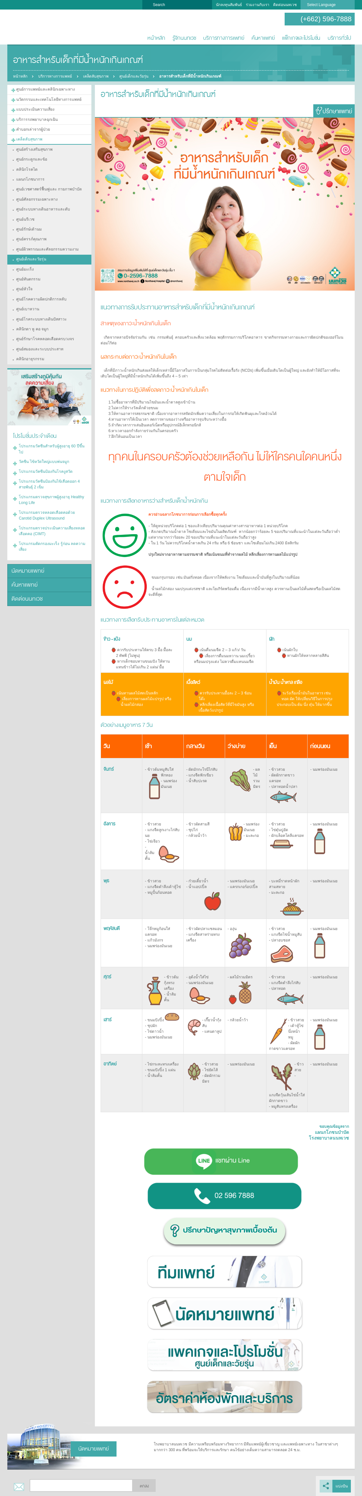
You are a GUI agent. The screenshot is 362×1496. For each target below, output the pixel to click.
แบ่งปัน (342, 1486)
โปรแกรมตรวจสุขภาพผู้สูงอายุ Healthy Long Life (50, 493)
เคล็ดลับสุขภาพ (96, 76)
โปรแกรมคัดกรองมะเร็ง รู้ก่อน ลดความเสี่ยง (51, 539)
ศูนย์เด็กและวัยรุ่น (134, 76)
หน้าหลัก (156, 38)
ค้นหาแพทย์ (263, 38)
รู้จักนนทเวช (184, 38)
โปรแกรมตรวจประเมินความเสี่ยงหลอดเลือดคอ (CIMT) (51, 523)
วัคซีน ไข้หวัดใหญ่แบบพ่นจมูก (44, 455)
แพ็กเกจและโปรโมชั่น (301, 38)
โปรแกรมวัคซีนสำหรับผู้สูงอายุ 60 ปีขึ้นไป (51, 443)
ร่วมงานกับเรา (257, 5)
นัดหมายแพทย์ (26, 562)
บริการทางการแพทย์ (223, 38)
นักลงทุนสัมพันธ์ (229, 5)
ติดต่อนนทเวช (285, 5)
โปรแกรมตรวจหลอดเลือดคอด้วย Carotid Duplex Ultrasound (46, 508)
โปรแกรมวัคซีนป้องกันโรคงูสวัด (45, 465)
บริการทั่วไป (339, 38)
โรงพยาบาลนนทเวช (28, 27)
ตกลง (144, 1486)
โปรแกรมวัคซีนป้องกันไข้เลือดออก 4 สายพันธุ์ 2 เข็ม (48, 477)
